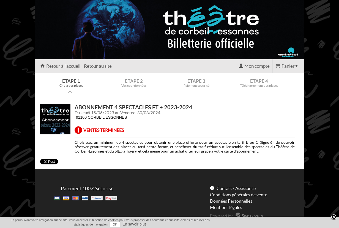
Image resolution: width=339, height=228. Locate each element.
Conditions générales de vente (238, 194)
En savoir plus (134, 224)
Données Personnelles (231, 201)
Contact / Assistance (236, 188)
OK (115, 224)
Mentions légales (226, 207)
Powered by (221, 215)
